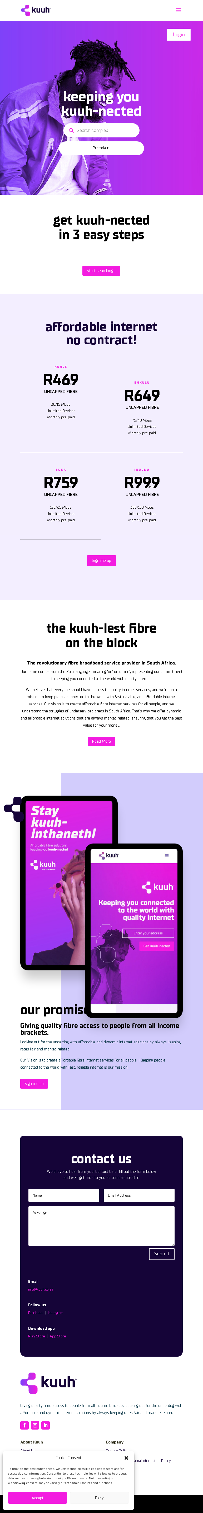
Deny (99, 1498)
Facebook (35, 1313)
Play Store (36, 1336)
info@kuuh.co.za (40, 1289)
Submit (161, 1254)
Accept (37, 1498)
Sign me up (101, 560)
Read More (101, 741)
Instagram (55, 1313)
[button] (126, 1458)
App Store (57, 1336)
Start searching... (101, 270)
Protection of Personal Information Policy (138, 1461)
